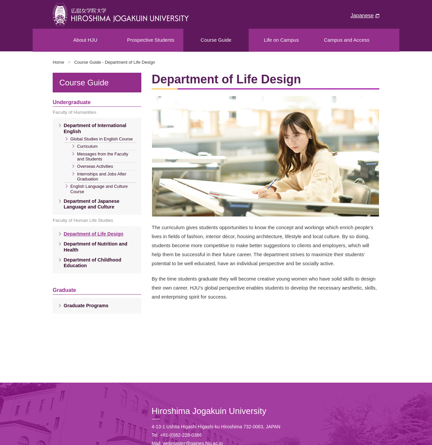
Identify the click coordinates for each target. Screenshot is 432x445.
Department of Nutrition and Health (95, 246)
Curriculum (87, 146)
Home (58, 62)
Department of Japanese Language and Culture (91, 203)
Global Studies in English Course (101, 138)
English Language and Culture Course (99, 189)
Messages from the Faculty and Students (102, 156)
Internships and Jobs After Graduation (101, 176)
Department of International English (95, 128)
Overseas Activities (95, 166)
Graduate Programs (86, 305)
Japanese (362, 15)
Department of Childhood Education (92, 262)
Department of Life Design (93, 234)
